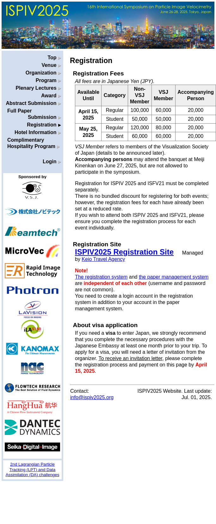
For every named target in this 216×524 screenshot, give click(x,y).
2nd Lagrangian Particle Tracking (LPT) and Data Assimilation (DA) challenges (32, 469)
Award (51, 95)
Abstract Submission (33, 103)
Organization (43, 72)
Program (48, 80)
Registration (44, 124)
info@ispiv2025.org (92, 397)
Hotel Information (38, 132)
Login (52, 161)
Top (54, 57)
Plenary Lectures (38, 88)
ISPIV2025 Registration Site (124, 252)
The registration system (101, 277)
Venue (51, 65)
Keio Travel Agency (103, 259)
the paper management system (174, 277)
